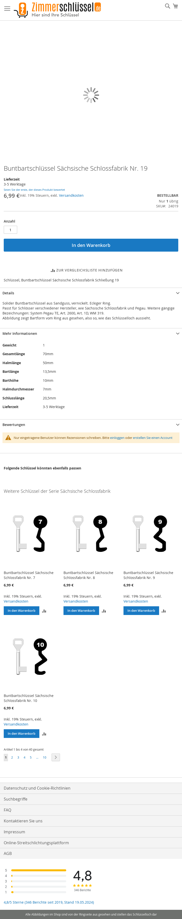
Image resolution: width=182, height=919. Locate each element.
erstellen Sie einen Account (153, 437)
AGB (8, 853)
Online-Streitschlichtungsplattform (36, 842)
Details (8, 293)
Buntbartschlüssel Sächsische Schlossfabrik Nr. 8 (88, 575)
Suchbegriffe (15, 799)
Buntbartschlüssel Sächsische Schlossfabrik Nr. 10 (29, 698)
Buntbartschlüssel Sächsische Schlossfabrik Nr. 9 (148, 575)
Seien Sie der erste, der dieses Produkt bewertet (34, 189)
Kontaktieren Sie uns (23, 821)
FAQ (7, 810)
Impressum (14, 832)
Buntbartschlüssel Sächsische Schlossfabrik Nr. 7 (29, 575)
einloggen (117, 437)
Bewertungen (13, 424)
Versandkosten (71, 195)
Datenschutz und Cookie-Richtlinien (37, 788)
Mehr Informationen (19, 333)
